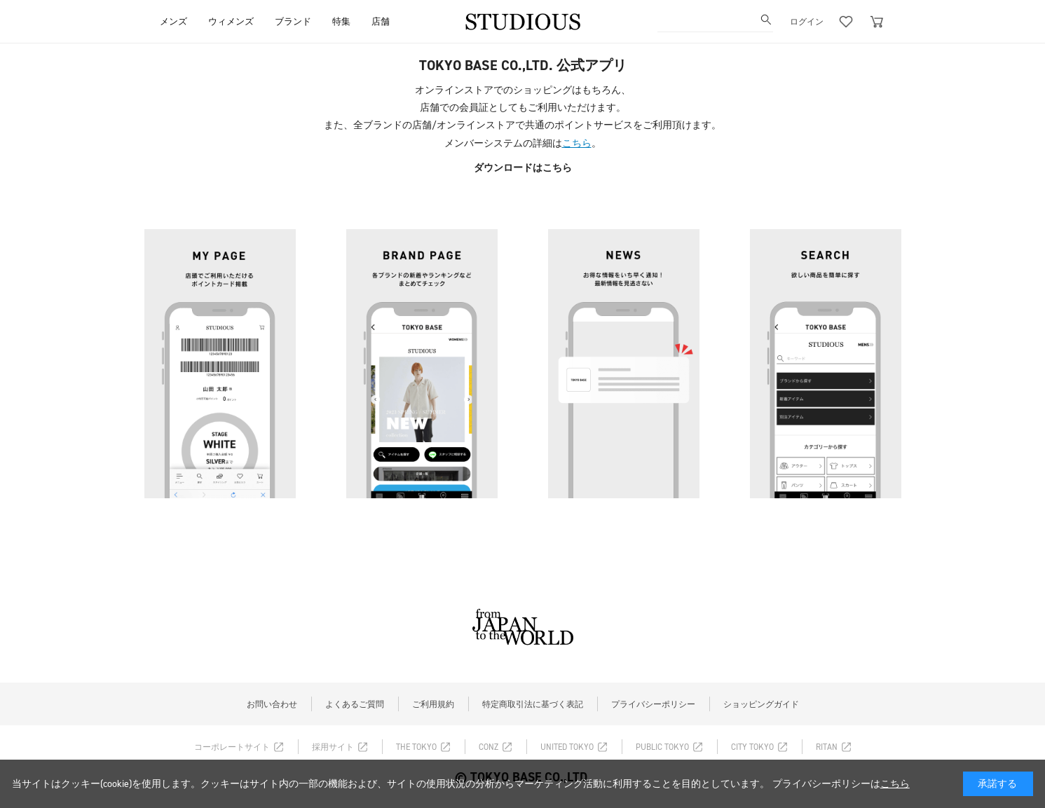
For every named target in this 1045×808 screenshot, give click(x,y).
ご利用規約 (433, 704)
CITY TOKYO (752, 747)
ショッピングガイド (761, 704)
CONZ (488, 747)
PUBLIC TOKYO (662, 747)
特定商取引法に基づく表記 (532, 704)
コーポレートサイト (232, 747)
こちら (577, 143)
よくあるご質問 (354, 704)
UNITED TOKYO (567, 747)
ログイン (807, 21)
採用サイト (333, 747)
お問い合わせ (272, 704)
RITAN (827, 747)
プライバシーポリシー (653, 704)
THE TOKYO (416, 747)
